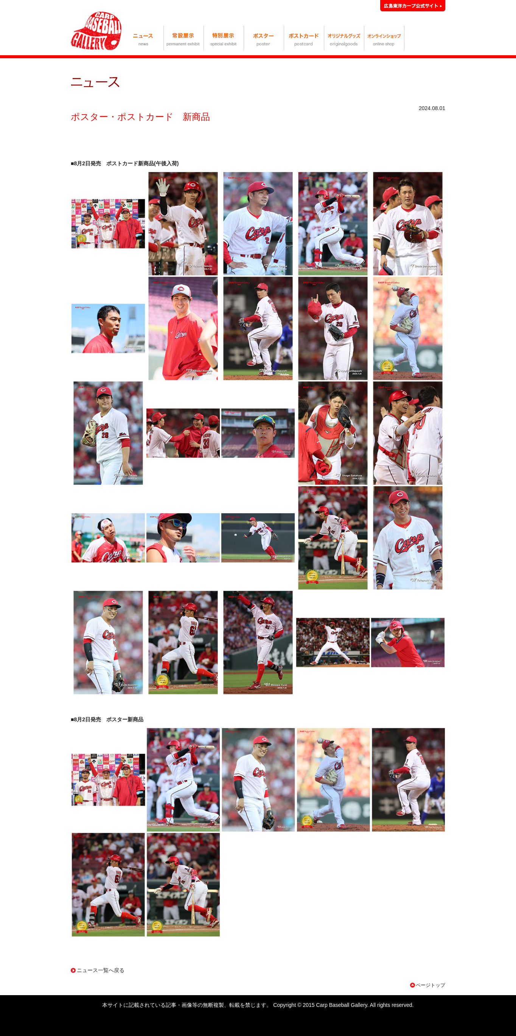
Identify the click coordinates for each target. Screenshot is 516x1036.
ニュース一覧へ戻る (100, 970)
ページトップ (430, 985)
